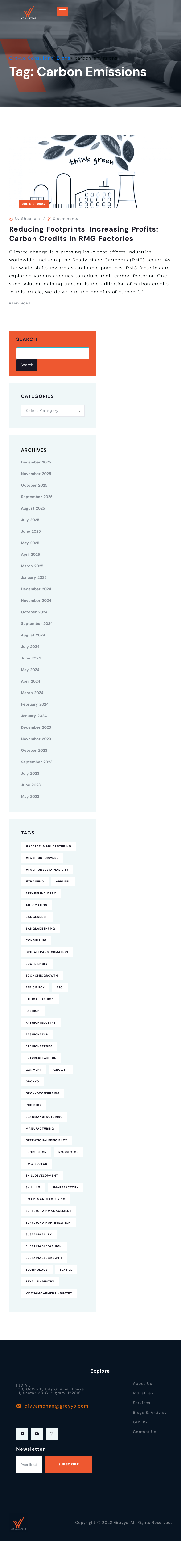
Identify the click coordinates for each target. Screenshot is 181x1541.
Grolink (140, 1422)
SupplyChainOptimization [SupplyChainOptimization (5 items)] (48, 1223)
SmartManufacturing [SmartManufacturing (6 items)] (46, 1199)
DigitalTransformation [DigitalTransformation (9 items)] (47, 952)
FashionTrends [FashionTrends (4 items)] (39, 1046)
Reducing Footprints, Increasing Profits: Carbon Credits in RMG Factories (83, 233)
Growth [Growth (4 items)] (60, 1070)
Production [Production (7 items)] (36, 1152)
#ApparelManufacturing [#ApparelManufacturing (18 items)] (48, 846)
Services (141, 1402)
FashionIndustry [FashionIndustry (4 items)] (41, 1023)
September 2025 (37, 496)
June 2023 (31, 784)
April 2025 (30, 554)
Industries (143, 1393)
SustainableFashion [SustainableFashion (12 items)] (44, 1246)
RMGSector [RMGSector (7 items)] (68, 1152)
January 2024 (34, 715)
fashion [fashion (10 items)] (33, 1011)
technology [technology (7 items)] (37, 1270)
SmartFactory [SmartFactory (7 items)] (65, 1187)
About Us (142, 1383)
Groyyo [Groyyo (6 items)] (32, 1081)
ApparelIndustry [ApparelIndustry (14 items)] (41, 893)
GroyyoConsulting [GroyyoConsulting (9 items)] (43, 1093)
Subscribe (68, 1464)
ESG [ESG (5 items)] (60, 987)
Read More (19, 303)
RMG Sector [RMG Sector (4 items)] (36, 1164)
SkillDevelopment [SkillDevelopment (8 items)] (42, 1176)
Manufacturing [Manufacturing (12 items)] (40, 1128)
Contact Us (144, 1431)
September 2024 (37, 623)
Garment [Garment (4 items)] (34, 1070)
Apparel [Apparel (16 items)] (63, 881)
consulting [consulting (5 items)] (36, 940)
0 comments (65, 218)
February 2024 (35, 704)
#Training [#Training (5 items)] (35, 881)
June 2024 (31, 658)
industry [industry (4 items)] (34, 1105)
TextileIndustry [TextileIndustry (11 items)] (40, 1281)
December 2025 (36, 462)
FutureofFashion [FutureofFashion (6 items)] (41, 1058)
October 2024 (34, 612)
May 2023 (30, 796)
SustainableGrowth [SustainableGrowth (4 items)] (44, 1258)
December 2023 (36, 727)
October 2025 (34, 485)
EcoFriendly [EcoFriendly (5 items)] (37, 964)
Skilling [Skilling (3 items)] (33, 1187)
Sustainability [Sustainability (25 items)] (39, 1234)
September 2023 (37, 761)
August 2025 (33, 508)
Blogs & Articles (150, 1412)
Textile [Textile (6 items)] (66, 1270)
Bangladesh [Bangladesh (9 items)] (37, 917)
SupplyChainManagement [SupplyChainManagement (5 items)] (48, 1211)
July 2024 (30, 646)
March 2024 (32, 692)
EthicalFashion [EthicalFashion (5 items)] (40, 999)
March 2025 (32, 565)
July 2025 (30, 519)
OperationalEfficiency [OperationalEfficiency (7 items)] (46, 1140)
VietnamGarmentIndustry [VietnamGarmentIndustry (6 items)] (49, 1293)
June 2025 (31, 531)
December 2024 (36, 589)
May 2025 (30, 542)
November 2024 (36, 600)
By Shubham (27, 218)
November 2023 (36, 738)
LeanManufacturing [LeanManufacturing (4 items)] (44, 1117)
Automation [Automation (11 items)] (36, 905)
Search (26, 339)
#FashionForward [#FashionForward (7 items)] (42, 858)
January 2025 (34, 577)
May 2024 (30, 669)
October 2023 (34, 750)
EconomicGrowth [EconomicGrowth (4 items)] (42, 976)
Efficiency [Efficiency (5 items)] (35, 987)
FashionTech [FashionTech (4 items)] (37, 1034)
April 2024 (30, 681)
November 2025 (36, 473)
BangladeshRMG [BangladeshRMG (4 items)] (40, 928)
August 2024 (33, 635)
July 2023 (30, 773)
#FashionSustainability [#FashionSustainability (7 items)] (47, 870)
